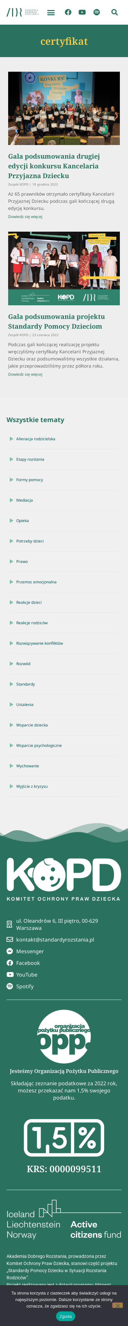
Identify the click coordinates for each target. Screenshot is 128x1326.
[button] (51, 12)
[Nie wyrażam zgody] (117, 1305)
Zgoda (65, 1316)
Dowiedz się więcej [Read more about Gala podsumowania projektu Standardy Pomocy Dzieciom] (25, 374)
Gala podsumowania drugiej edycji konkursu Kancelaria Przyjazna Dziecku (54, 166)
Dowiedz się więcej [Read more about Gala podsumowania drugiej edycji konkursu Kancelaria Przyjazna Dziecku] (25, 216)
